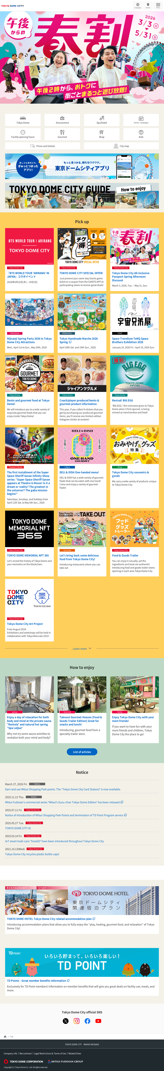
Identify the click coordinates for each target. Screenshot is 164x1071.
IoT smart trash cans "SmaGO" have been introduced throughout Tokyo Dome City (54, 841)
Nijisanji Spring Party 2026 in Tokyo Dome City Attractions (29, 340)
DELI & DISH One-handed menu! (79, 472)
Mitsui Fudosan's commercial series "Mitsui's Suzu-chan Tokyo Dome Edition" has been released (62, 802)
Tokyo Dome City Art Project (25, 624)
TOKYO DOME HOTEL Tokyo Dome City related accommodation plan (49, 919)
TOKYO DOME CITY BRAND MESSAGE (82, 1044)
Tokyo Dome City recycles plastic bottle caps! (32, 854)
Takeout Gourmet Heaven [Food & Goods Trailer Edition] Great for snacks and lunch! (81, 720)
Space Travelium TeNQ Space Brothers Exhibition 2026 (130, 340)
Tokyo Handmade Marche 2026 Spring (79, 340)
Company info (10, 1053)
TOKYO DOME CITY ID (18, 828)
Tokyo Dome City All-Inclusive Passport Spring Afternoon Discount (130, 276)
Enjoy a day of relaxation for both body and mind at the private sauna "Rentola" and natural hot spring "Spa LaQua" (29, 722)
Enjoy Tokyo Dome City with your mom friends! (133, 718)
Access (148, 7)
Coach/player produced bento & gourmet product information (79, 402)
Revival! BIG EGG (122, 400)
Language (137, 7)
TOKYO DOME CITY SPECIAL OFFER (81, 273)
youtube (98, 1021)
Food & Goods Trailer (125, 555)
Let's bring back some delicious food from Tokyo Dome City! (79, 557)
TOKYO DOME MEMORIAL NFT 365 (28, 555)
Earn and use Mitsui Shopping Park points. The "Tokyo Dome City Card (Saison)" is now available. (63, 789)
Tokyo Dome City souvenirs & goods (130, 474)
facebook (87, 1021)
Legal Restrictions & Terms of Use (50, 1053)
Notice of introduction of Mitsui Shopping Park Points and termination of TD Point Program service (64, 815)
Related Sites (74, 1053)
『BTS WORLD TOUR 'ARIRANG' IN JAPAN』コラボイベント (28, 274)
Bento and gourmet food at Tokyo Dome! (28, 402)
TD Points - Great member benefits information (36, 980)
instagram (76, 1021)
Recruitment (26, 1053)
